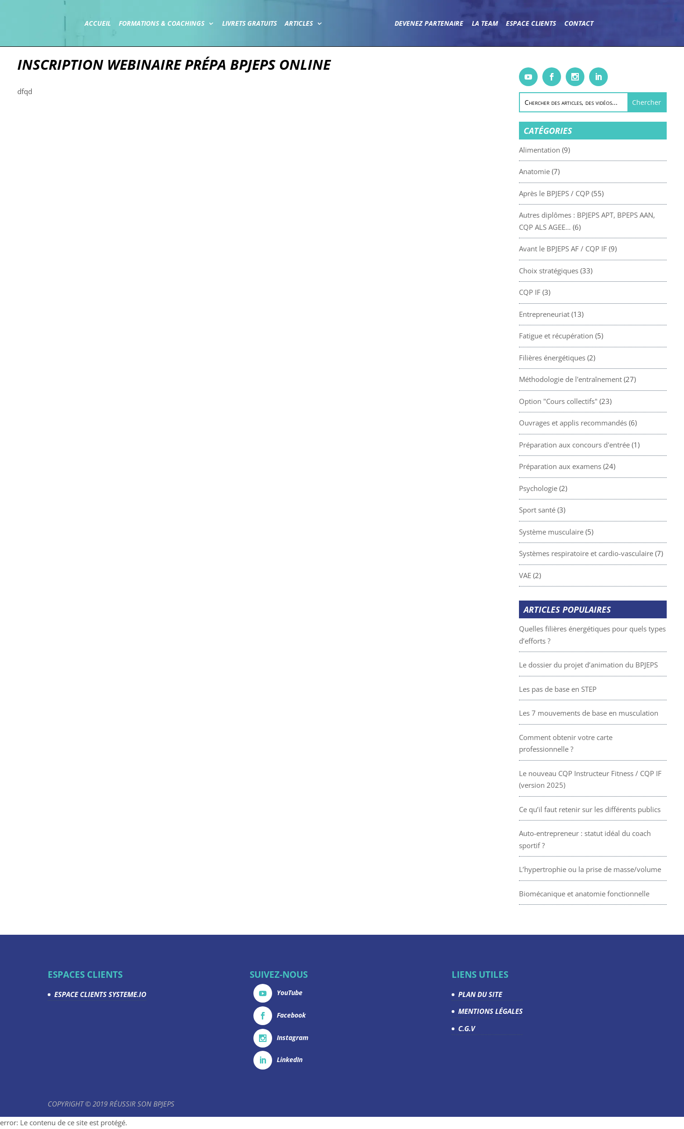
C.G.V (466, 1028)
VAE (552, 575)
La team (484, 24)
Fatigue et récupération (583, 335)
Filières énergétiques (579, 357)
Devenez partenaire (429, 24)
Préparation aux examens (587, 466)
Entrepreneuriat (571, 314)
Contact (578, 24)
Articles (299, 24)
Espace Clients (531, 24)
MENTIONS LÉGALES (490, 1011)
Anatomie (561, 171)
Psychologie (565, 488)
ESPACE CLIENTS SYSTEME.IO (100, 994)
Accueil (98, 24)
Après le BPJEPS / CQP (581, 193)
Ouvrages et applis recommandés (600, 422)
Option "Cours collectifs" (585, 401)
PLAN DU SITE (480, 994)
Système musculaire (578, 531)
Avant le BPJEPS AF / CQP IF (590, 248)
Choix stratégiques (575, 270)
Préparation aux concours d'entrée (601, 444)
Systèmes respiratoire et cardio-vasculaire (613, 553)
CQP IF (556, 292)
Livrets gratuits (249, 24)
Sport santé (564, 509)
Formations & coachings (162, 24)
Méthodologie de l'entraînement (597, 379)
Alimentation (566, 149)
